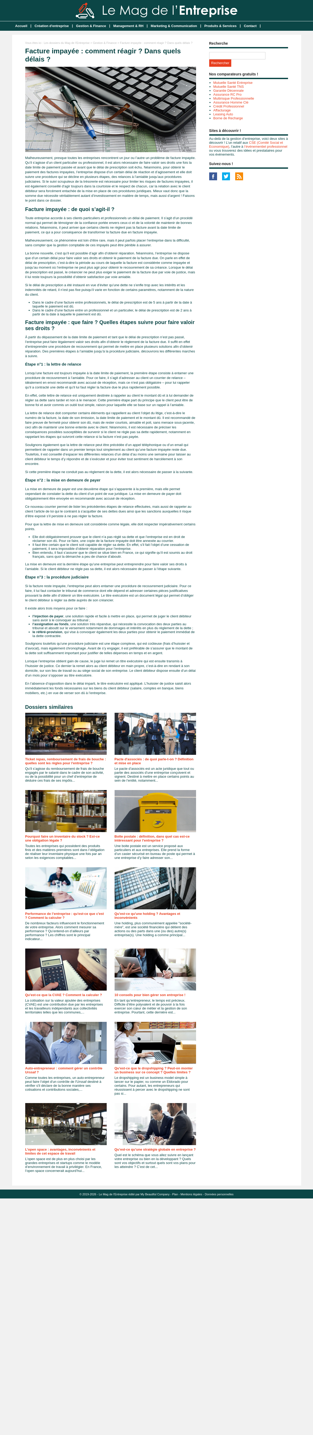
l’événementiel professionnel (265, 146)
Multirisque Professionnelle (233, 98)
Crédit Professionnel (228, 106)
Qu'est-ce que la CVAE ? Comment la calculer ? (63, 995)
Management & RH (128, 26)
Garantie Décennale (228, 91)
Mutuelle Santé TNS (228, 87)
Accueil (21, 26)
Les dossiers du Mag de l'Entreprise (67, 42)
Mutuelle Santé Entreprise (233, 83)
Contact (250, 26)
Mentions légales (191, 1194)
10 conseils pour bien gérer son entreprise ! (150, 995)
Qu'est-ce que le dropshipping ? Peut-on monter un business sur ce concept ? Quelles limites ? (154, 1070)
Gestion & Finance (91, 26)
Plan (175, 1194)
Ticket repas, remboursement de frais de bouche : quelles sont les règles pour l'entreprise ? (65, 761)
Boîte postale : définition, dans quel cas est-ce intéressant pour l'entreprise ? (152, 838)
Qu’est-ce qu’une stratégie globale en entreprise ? (155, 1149)
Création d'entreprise (51, 26)
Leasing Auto (223, 114)
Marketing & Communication (174, 26)
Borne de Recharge (228, 118)
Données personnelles (219, 1194)
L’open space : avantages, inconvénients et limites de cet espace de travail (60, 1151)
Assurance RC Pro (227, 94)
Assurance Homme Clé (231, 102)
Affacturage (222, 110)
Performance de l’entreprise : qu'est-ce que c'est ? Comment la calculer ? (64, 916)
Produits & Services (220, 26)
